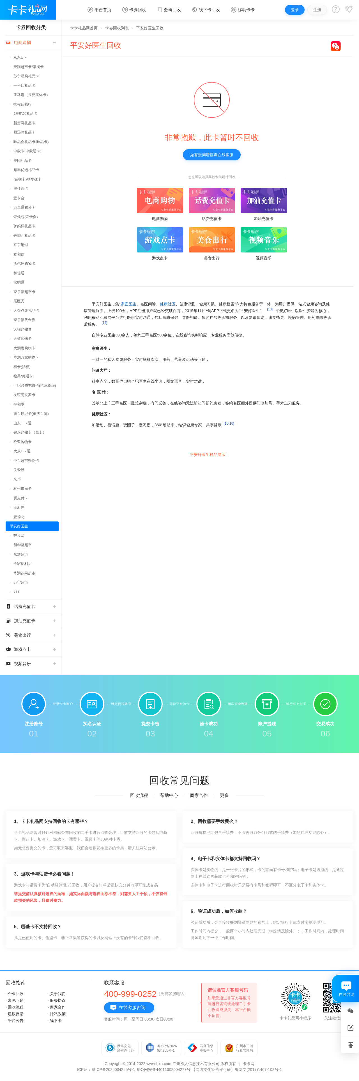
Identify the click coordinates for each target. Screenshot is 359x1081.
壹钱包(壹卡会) (25, 217)
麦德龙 (18, 517)
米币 (17, 479)
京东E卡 (20, 57)
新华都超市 (22, 545)
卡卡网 (248, 1063)
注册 (317, 10)
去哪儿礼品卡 (24, 235)
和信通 (18, 273)
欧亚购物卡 (22, 442)
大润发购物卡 (24, 348)
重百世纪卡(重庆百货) (31, 413)
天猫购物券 (22, 329)
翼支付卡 (20, 498)
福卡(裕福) (22, 367)
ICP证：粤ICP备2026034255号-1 (106, 1069)
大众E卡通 (22, 451)
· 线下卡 (55, 1020)
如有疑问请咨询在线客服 (211, 155)
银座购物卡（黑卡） (29, 432)
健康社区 (168, 304)
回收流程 (139, 795)
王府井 (18, 507)
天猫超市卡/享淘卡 (28, 67)
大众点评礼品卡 (26, 310)
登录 (295, 10)
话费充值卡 (31, 606)
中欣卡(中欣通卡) (27, 151)
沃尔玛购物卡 (24, 263)
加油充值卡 (31, 621)
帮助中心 (169, 795)
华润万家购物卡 (26, 357)
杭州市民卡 (22, 488)
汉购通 (18, 282)
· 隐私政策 (57, 1014)
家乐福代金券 (24, 320)
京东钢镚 (20, 245)
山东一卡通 (22, 423)
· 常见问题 (15, 1000)
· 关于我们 (57, 993)
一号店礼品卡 (24, 85)
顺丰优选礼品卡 (26, 170)
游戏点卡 (31, 649)
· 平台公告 (15, 1020)
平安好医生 (19, 526)
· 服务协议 (57, 1000)
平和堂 (18, 404)
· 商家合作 (57, 1007)
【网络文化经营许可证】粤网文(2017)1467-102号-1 (237, 1069)
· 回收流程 (15, 1007)
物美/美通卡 (23, 376)
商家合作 (199, 795)
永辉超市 (20, 554)
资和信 (18, 254)
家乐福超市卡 (24, 292)
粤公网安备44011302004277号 (163, 1069)
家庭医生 (128, 304)
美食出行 (31, 635)
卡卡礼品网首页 (84, 28)
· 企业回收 (15, 993)
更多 (224, 795)
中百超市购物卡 (26, 460)
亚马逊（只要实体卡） (31, 95)
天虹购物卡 (22, 338)
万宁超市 (20, 582)
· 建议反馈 (15, 1014)
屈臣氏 (18, 301)
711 (16, 592)
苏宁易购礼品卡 (26, 76)
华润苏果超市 (24, 573)
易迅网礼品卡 (24, 132)
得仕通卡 (20, 188)
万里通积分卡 (24, 207)
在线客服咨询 (128, 1007)
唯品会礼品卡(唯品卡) (31, 142)
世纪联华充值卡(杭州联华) (34, 385)
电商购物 (31, 42)
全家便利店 (22, 563)
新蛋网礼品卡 (24, 123)
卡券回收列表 (117, 28)
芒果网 (18, 536)
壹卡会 (18, 198)
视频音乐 (31, 663)
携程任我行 (22, 104)
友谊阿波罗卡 (24, 395)
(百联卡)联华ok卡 (27, 179)
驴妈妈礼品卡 (24, 226)
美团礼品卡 (22, 160)
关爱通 (18, 470)
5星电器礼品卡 (25, 113)
